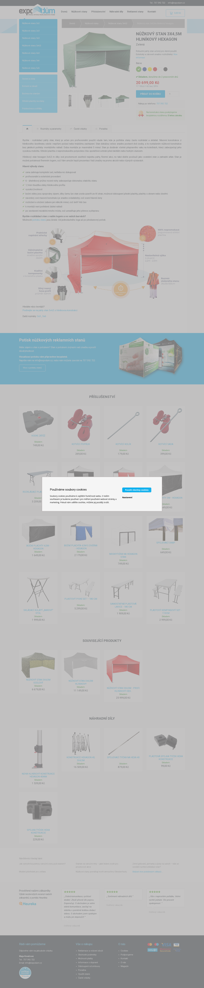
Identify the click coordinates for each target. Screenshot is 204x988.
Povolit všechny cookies (136, 489)
